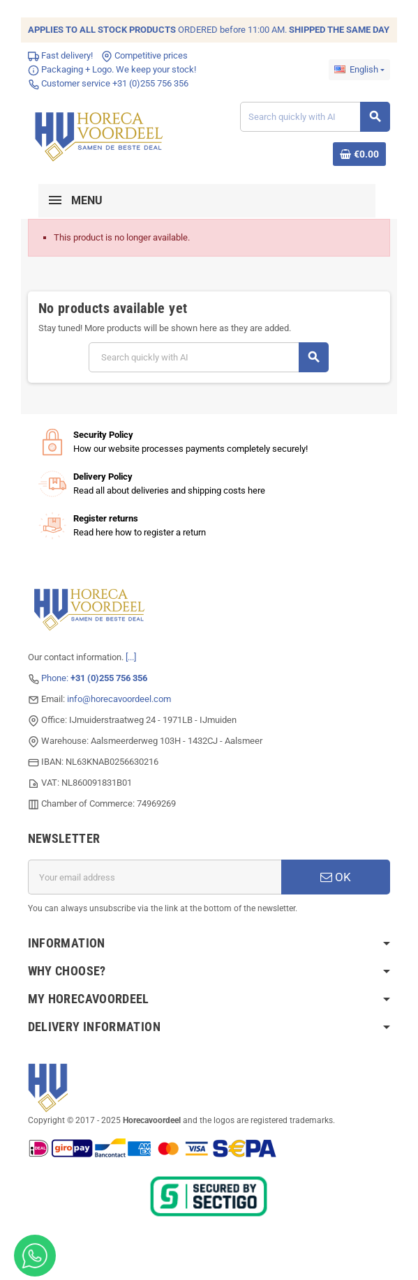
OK (336, 877)
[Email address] (155, 877)
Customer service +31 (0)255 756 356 (108, 83)
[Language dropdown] (359, 69)
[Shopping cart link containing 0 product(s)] (359, 154)
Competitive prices (144, 55)
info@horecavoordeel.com (119, 699)
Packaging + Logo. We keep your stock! (112, 69)
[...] (131, 657)
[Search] (314, 117)
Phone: (94, 678)
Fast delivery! (60, 55)
